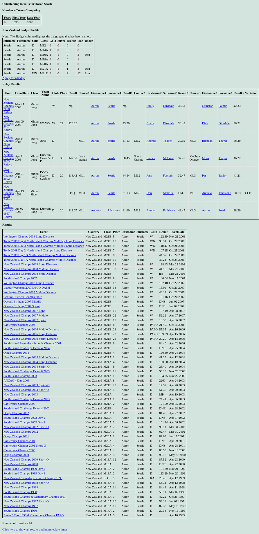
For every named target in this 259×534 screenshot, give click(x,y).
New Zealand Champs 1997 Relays (8, 210)
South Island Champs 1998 (20, 492)
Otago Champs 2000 (16, 454)
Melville (168, 193)
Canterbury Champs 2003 (19, 403)
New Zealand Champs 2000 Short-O (26, 459)
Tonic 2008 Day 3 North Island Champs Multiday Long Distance (43, 245)
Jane (149, 175)
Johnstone (225, 193)
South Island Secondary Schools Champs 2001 (32, 343)
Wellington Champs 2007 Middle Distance (29, 292)
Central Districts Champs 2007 (22, 297)
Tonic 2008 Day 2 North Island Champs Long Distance (37, 250)
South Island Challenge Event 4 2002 (26, 408)
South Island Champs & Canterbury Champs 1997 (34, 496)
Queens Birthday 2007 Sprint (21, 306)
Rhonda (151, 140)
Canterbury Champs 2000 (19, 450)
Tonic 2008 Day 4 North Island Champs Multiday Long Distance (43, 241)
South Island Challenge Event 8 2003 (26, 371)
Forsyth (168, 175)
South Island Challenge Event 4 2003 (26, 399)
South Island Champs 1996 (20, 510)
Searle (112, 105)
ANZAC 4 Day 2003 (16, 380)
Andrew (207, 193)
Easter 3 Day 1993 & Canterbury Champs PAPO (33, 515)
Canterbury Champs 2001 (19, 441)
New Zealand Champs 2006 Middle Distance (31, 329)
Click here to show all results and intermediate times (34, 529)
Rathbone (169, 210)
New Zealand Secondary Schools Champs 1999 (32, 478)
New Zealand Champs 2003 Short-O (26, 389)
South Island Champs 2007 (20, 278)
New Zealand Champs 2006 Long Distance (30, 334)
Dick (205, 123)
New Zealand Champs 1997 (20, 506)
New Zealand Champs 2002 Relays (8, 176)
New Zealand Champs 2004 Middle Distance (31, 357)
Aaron (95, 105)
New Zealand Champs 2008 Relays (8, 106)
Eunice (151, 158)
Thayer (167, 140)
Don (149, 193)
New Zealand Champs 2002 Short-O (26, 427)
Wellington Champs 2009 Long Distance (28, 236)
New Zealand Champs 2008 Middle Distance (31, 269)
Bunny (151, 210)
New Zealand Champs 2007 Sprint (24, 320)
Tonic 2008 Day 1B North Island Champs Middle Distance (39, 255)
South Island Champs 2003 (20, 375)
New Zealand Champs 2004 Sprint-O (26, 366)
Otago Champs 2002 (16, 413)
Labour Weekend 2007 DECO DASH (26, 287)
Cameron (207, 105)
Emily (150, 105)
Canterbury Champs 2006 (19, 324)
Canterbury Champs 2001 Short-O (24, 445)
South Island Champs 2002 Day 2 (24, 417)
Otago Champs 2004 (16, 352)
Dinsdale (168, 105)
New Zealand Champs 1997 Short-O (26, 501)
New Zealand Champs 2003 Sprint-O (26, 385)
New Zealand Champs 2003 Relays (8, 158)
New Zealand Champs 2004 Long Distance (30, 362)
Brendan (207, 140)
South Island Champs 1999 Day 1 (24, 473)
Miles (205, 158)
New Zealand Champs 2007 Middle (25, 315)
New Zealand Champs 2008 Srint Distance (29, 273)
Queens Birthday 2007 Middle (22, 301)
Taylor (223, 175)
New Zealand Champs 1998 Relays (8, 193)
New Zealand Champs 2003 (20, 394)
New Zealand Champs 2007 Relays (8, 123)
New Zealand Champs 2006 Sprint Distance (30, 338)
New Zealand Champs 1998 (20, 487)
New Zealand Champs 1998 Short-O (26, 482)
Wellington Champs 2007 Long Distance (28, 283)
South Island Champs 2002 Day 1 (24, 422)
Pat (204, 175)
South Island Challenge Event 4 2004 (26, 348)
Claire (150, 123)
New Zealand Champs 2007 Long (24, 310)
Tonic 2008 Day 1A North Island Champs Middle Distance (39, 259)
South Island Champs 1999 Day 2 (24, 468)
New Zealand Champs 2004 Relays (8, 141)
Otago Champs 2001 (16, 436)
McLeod (168, 158)
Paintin (223, 105)
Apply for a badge (13, 78)
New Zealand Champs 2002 (20, 431)
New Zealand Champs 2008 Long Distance (30, 264)
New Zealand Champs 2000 (20, 464)
